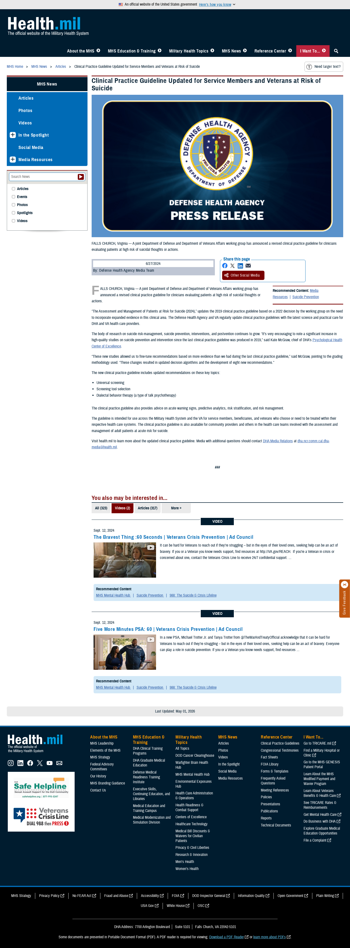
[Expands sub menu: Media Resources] (13, 160)
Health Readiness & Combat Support (189, 807)
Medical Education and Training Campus (149, 808)
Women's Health (187, 868)
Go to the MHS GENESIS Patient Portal (322, 764)
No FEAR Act (81, 895)
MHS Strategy (100, 757)
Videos (25, 123)
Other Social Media (242, 275)
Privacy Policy (49, 895)
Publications (269, 811)
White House (176, 905)
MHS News (231, 51)
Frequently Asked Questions (273, 781)
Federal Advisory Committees (102, 767)
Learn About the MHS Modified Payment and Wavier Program (319, 779)
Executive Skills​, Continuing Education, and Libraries (151, 794)
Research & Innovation (191, 854)
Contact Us (98, 790)
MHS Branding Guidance (107, 783)
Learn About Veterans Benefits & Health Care (320, 793)
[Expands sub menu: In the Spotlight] (13, 135)
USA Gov (147, 905)
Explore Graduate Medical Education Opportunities (322, 831)
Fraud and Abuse (116, 895)
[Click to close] (344, 584)
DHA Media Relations (278, 441)
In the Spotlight (33, 135)
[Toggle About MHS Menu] (98, 51)
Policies (266, 797)
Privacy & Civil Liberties (192, 847)
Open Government (290, 895)
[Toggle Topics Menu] (212, 51)
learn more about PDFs (269, 937)
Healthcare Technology (191, 824)
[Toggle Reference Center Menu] (290, 51)
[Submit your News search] (81, 177)
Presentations (270, 804)
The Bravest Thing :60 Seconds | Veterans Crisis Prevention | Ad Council (174, 537)
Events (22, 197)
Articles (26, 98)
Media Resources (35, 159)
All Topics (182, 748)
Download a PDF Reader (226, 937)
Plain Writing (325, 895)
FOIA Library (270, 764)
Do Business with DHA (320, 821)
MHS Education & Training (132, 51)
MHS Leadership (102, 743)
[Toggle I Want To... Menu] (324, 51)
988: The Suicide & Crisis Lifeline (193, 595)
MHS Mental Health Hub (113, 595)
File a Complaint (315, 840)
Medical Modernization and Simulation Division (152, 820)
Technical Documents (276, 825)
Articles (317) (147, 508)
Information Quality (251, 895)
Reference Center (270, 51)
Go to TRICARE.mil (317, 743)
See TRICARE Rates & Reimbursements (320, 805)
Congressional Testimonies (280, 750)
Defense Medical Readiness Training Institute (146, 777)
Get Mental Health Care (320, 814)
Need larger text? (323, 67)
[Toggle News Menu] (245, 51)
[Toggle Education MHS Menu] (159, 51)
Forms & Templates (275, 771)
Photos (25, 110)
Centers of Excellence (191, 817)
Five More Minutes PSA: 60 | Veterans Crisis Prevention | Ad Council (168, 629)
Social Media (31, 147)
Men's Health (184, 861)
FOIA (175, 895)
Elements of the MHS (105, 750)
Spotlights (25, 213)
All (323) (101, 508)
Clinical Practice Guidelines (280, 743)
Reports (266, 818)
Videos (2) (122, 508)
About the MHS (81, 51)
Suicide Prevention (305, 297)
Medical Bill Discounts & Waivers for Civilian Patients (192, 836)
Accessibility (150, 895)
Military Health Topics (189, 51)
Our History (98, 776)
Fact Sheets (269, 757)
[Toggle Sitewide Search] (336, 51)
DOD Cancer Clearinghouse (194, 755)
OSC (201, 905)
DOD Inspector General (208, 895)
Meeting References (275, 790)
